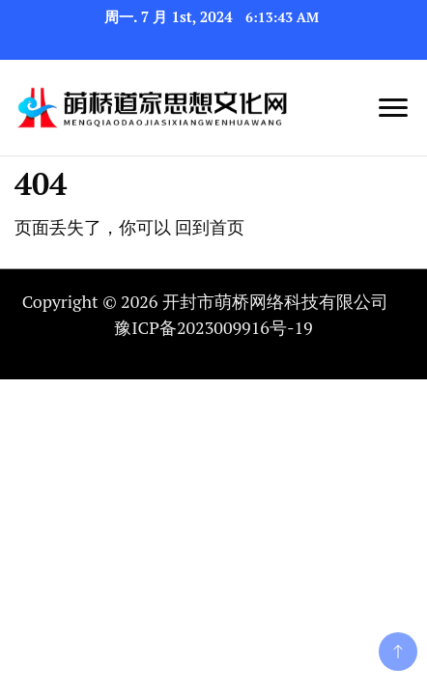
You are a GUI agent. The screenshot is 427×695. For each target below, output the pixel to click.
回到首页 (209, 226)
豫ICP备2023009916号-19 (213, 327)
